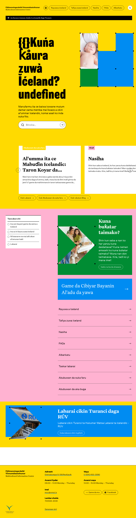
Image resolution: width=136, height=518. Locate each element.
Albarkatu (118, 8)
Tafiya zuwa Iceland (79, 8)
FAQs (106, 8)
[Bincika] (130, 8)
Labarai (13, 244)
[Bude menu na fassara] (46, 8)
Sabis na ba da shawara (111, 267)
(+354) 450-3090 (92, 474)
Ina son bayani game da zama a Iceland (23, 225)
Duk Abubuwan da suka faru (52, 198)
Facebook (110, 492)
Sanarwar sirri (51, 509)
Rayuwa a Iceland (58, 8)
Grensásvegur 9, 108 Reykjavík (58, 474)
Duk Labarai (27, 198)
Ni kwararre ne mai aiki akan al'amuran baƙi (22, 237)
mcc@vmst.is (51, 492)
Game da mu (93, 492)
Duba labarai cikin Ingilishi (71, 433)
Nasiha (96, 8)
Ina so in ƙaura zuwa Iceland (22, 231)
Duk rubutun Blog (80, 198)
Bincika (63, 125)
